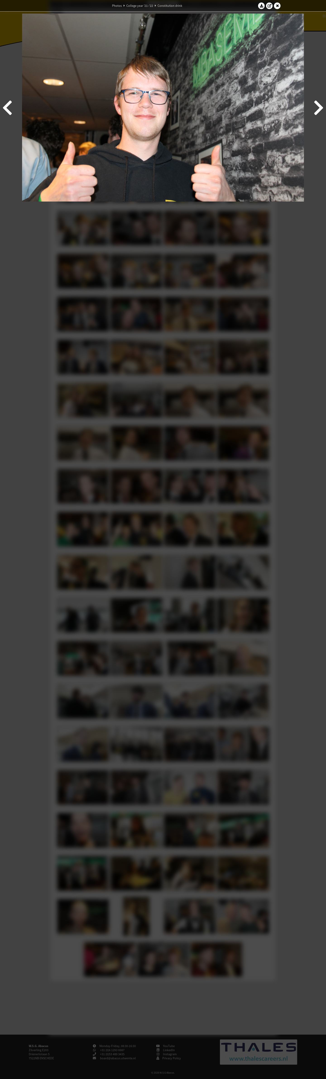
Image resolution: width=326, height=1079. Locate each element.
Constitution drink (170, 6)
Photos (117, 6)
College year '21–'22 (139, 6)
